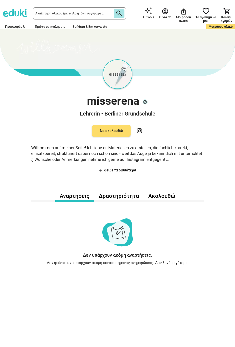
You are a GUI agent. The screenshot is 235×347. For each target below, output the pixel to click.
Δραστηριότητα (119, 196)
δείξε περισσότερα (117, 170)
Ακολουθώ (161, 196)
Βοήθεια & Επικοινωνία (90, 26)
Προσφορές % (15, 26)
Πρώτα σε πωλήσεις (50, 26)
